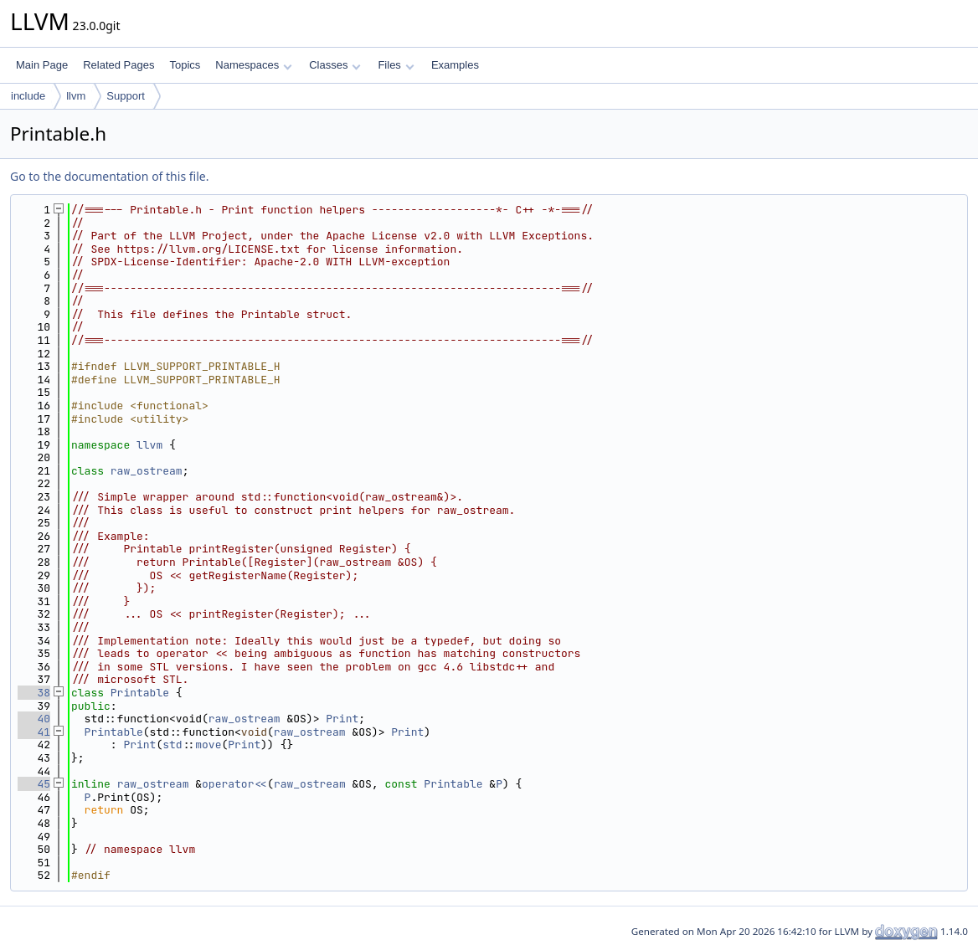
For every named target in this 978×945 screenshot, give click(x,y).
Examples (455, 65)
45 (34, 784)
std (172, 744)
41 (34, 732)
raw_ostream (147, 471)
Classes (335, 65)
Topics (184, 65)
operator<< (234, 784)
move (208, 744)
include (28, 96)
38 (34, 693)
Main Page (42, 65)
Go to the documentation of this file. (109, 176)
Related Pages (118, 65)
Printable (140, 693)
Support (125, 96)
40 (34, 718)
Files (396, 65)
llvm (75, 96)
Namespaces (253, 65)
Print (342, 718)
